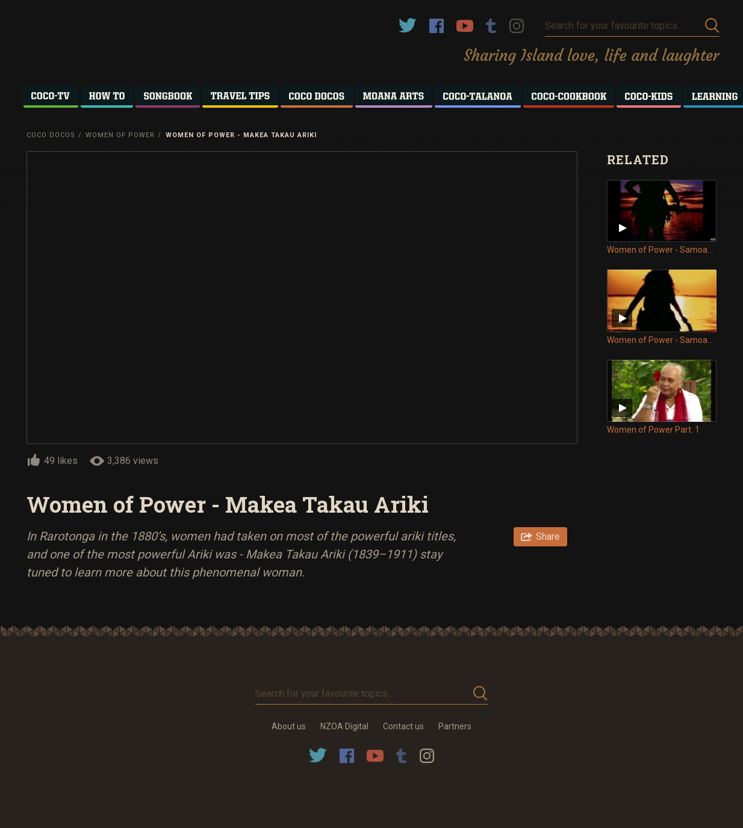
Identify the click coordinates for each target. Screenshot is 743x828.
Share (548, 536)
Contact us (403, 726)
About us (289, 726)
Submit (712, 25)
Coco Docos (50, 135)
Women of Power (120, 135)
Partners (454, 726)
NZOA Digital (344, 726)
